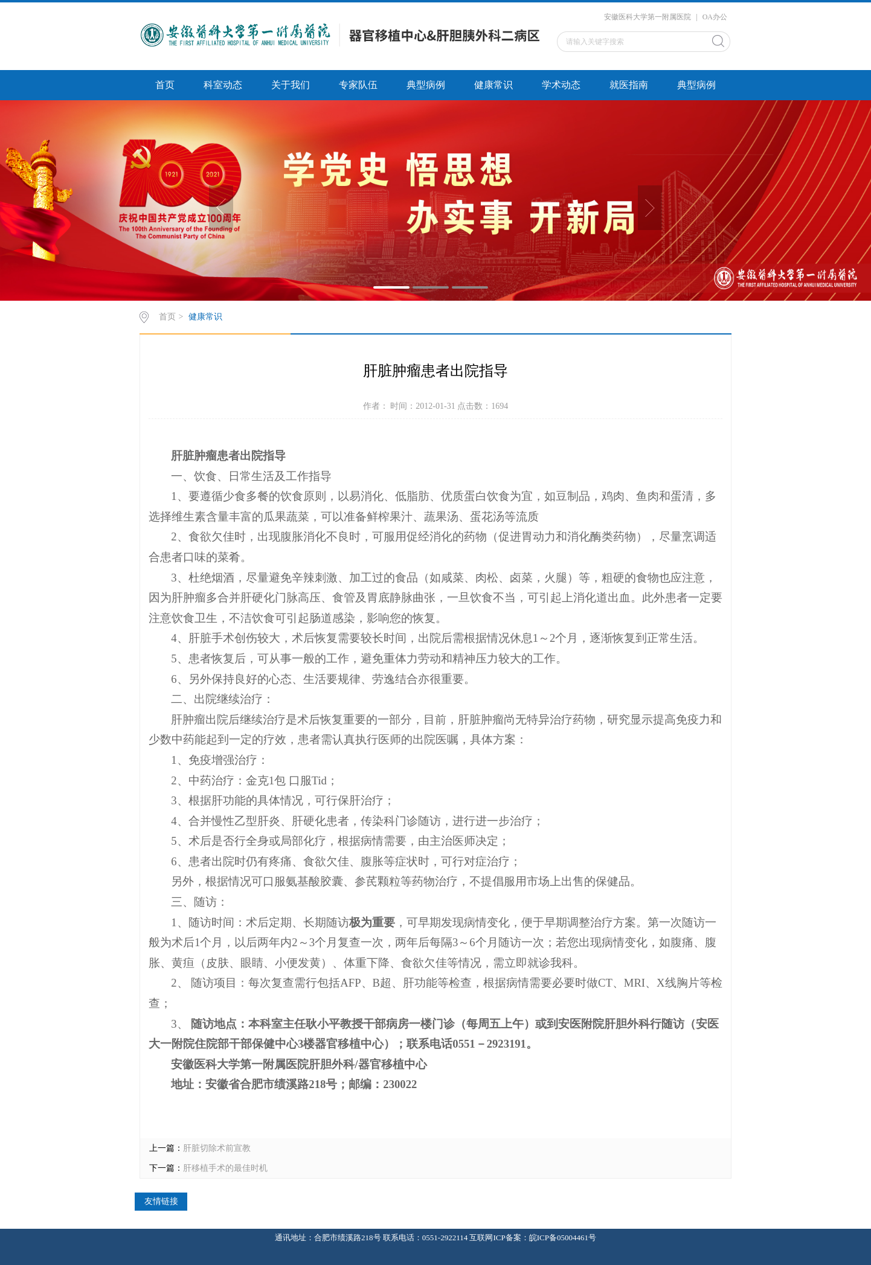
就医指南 (628, 85)
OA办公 (714, 17)
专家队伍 (358, 85)
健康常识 (493, 85)
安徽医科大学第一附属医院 (647, 17)
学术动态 (561, 85)
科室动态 (223, 85)
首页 (165, 85)
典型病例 (426, 85)
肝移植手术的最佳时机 (225, 1168)
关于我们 (290, 85)
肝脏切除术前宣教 (217, 1148)
